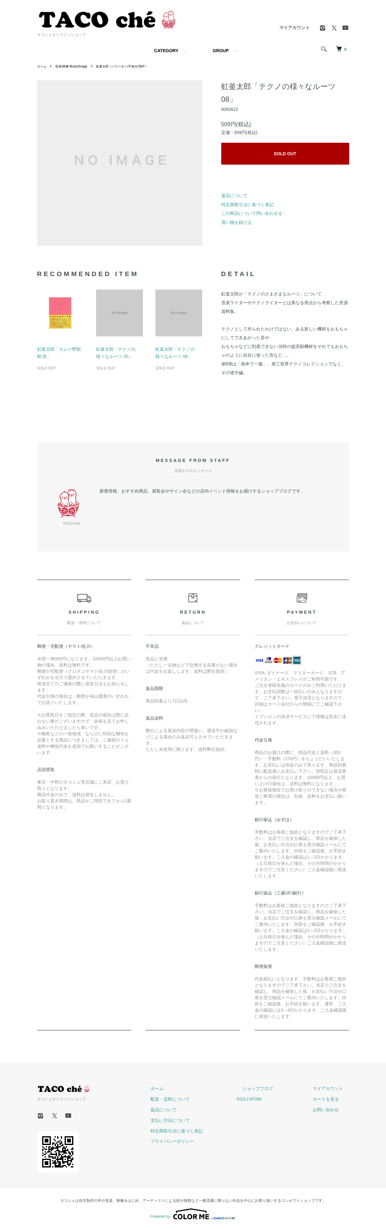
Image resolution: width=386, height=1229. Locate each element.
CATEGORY (166, 50)
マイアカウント (294, 27)
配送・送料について (199, 1099)
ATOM (278, 1099)
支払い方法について (199, 1120)
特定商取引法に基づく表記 (247, 204)
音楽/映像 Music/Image (76, 66)
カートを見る (332, 1099)
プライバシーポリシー (201, 1141)
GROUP (221, 50)
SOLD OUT (285, 153)
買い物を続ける (236, 222)
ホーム (42, 66)
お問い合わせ (332, 1109)
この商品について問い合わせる (251, 213)
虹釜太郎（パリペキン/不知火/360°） (135, 66)
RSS (264, 1099)
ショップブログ (275, 1088)
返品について (234, 195)
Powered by (193, 1214)
